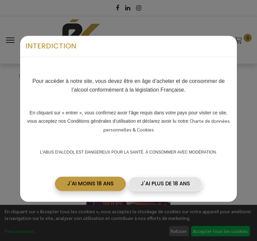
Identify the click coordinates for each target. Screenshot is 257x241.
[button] (90, 182)
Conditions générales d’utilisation (101, 119)
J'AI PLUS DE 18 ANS (165, 181)
